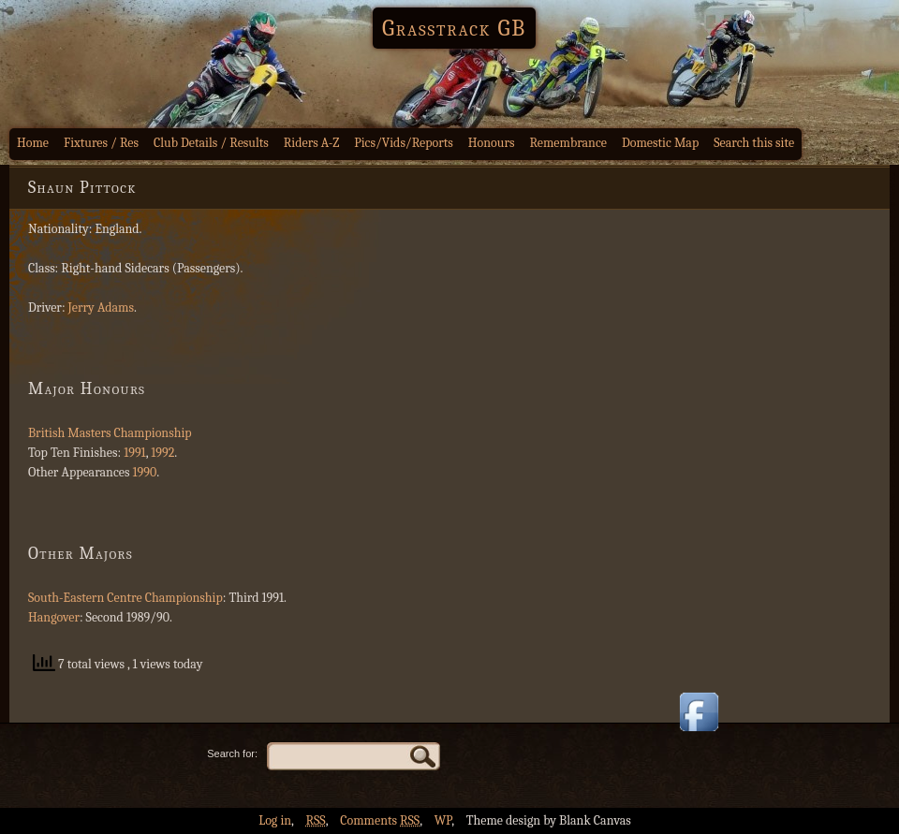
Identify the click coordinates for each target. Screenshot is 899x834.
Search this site (754, 143)
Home (33, 143)
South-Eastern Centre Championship (125, 598)
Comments (380, 820)
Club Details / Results (211, 143)
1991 (135, 453)
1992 (162, 453)
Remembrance (568, 143)
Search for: (232, 753)
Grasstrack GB (454, 28)
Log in (274, 820)
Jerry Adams (101, 307)
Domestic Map (660, 143)
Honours (491, 143)
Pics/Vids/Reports (403, 143)
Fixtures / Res (101, 143)
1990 (145, 472)
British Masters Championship (110, 433)
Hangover (54, 617)
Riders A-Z (312, 143)
